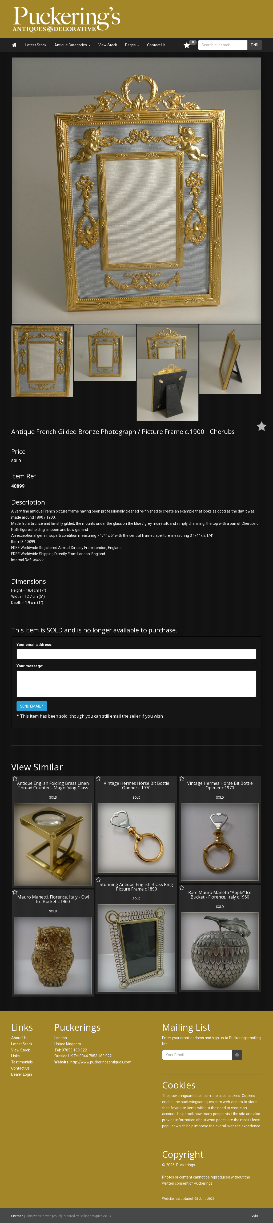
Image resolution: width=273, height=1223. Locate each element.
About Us (19, 1038)
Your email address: (34, 645)
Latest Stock (35, 45)
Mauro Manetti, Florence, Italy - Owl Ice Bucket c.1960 (53, 899)
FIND (254, 45)
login (254, 1215)
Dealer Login (21, 1074)
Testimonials (22, 1062)
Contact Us (156, 45)
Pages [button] (132, 45)
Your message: (30, 666)
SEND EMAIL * (31, 706)
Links (15, 1056)
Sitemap (17, 1216)
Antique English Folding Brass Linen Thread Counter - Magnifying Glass (53, 785)
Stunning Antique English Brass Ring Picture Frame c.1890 (136, 886)
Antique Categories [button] (72, 45)
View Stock (107, 45)
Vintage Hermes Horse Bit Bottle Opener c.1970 (136, 785)
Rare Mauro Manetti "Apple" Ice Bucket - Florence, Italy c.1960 (219, 894)
